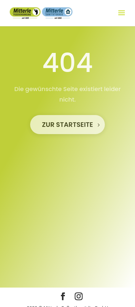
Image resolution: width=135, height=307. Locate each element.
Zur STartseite (67, 124)
